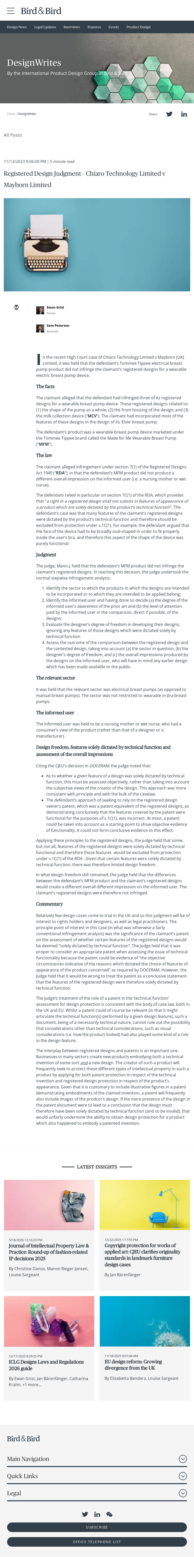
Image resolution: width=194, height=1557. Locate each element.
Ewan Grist (55, 307)
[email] (16, 307)
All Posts (13, 135)
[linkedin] (16, 337)
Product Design (139, 27)
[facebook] (16, 351)
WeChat (109, 1514)
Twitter (169, 114)
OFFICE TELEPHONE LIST (97, 1541)
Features (94, 27)
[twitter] (16, 322)
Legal (14, 1493)
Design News (17, 27)
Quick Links (22, 1476)
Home (11, 114)
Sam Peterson (58, 325)
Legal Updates (45, 27)
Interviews (72, 27)
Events (114, 27)
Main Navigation (28, 1458)
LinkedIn (184, 114)
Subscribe (97, 1527)
